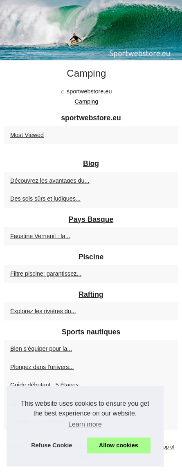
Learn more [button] (85, 424)
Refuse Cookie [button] (51, 445)
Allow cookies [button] (118, 445)
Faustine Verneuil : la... (40, 236)
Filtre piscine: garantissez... (45, 273)
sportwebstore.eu (89, 91)
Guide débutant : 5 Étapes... (46, 385)
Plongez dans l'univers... (42, 367)
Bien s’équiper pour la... (41, 348)
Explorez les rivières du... (43, 311)
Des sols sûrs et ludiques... (45, 198)
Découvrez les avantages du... (50, 180)
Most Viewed (27, 135)
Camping (87, 101)
